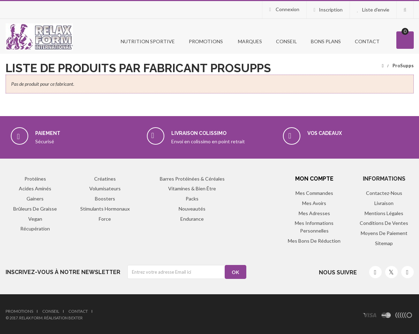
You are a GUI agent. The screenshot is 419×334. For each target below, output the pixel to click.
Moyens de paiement (384, 233)
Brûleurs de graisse (35, 209)
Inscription (331, 10)
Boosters (105, 199)
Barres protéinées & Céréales (192, 179)
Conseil (286, 41)
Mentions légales (384, 213)
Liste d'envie (375, 10)
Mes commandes (314, 193)
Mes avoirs (314, 203)
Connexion (287, 9)
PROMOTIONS (206, 41)
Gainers (35, 199)
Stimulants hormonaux (105, 209)
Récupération (35, 228)
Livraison (384, 203)
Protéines (35, 179)
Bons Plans (326, 41)
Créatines (105, 179)
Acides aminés (35, 188)
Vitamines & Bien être (192, 188)
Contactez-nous (384, 193)
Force (105, 219)
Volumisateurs (105, 188)
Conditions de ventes (384, 223)
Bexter (75, 318)
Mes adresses (314, 213)
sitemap (384, 243)
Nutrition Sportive (147, 41)
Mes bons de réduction (314, 241)
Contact (367, 41)
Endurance (192, 219)
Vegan (35, 219)
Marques (249, 41)
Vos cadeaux (324, 133)
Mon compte (314, 178)
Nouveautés (192, 209)
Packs (192, 199)
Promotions (19, 311)
